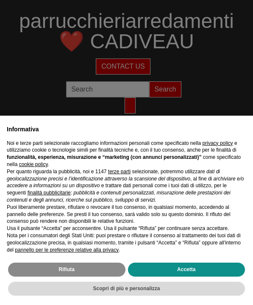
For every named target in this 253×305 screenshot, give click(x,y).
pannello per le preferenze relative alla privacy (67, 250)
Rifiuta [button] (67, 269)
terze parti (119, 172)
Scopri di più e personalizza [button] (126, 288)
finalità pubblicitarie (49, 193)
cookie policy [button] (33, 164)
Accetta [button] (186, 269)
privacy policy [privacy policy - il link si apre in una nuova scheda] (218, 143)
